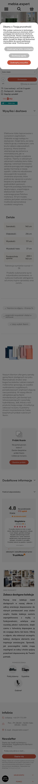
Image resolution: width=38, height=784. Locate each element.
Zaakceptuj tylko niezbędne (20, 49)
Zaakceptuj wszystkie (19, 62)
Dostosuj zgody (19, 55)
